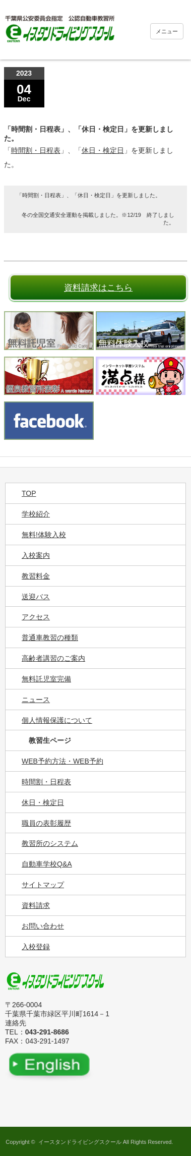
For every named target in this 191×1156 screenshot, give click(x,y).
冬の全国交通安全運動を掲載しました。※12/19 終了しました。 (98, 218)
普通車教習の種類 (50, 637)
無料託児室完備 (46, 679)
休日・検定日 (103, 150)
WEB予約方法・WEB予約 (62, 761)
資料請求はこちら (98, 288)
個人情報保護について (57, 720)
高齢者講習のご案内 (53, 658)
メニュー (167, 31)
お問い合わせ (43, 926)
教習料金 (36, 576)
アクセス (36, 617)
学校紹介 (36, 514)
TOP (29, 493)
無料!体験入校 (44, 535)
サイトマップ (43, 885)
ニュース (36, 700)
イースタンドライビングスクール (79, 1142)
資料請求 (36, 905)
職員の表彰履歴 (46, 823)
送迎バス (36, 597)
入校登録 (36, 947)
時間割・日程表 (35, 150)
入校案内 (36, 555)
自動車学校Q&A (47, 864)
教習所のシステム (50, 843)
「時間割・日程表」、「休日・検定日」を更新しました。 (89, 195)
